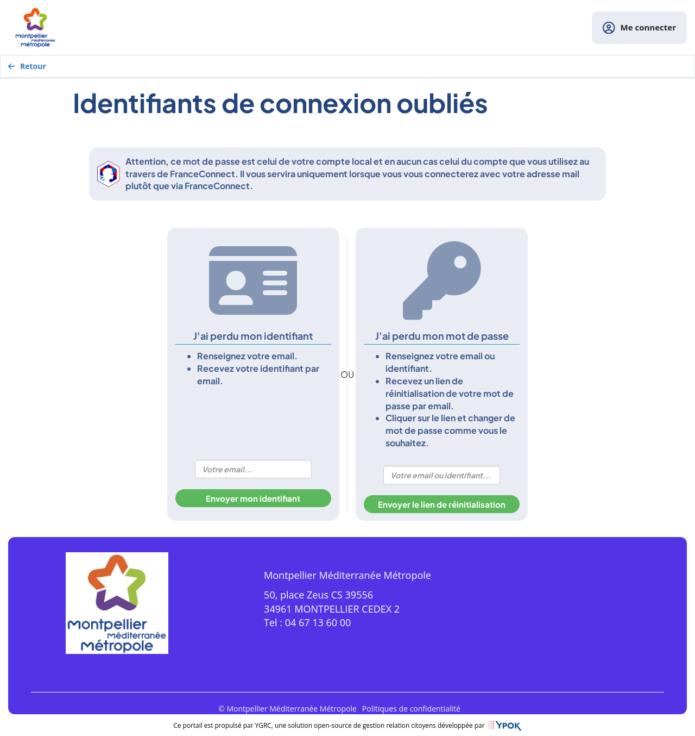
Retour (27, 66)
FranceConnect (202, 173)
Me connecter (639, 28)
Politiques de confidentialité (411, 708)
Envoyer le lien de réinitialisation (442, 504)
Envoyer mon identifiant (253, 498)
